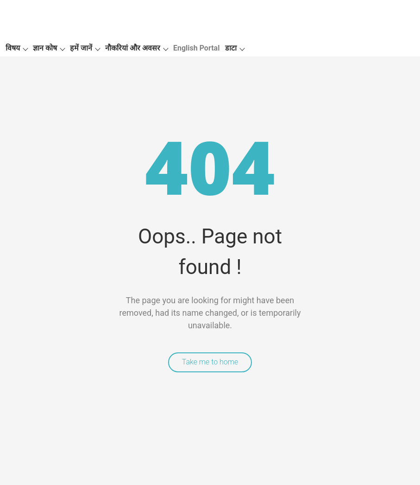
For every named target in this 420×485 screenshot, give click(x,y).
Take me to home (210, 361)
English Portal (196, 48)
